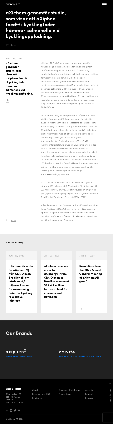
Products (37, 397)
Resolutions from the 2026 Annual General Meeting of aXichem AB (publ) (90, 287)
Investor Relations (69, 389)
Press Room (64, 393)
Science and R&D (41, 393)
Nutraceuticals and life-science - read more (80, 356)
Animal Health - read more (19, 356)
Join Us (89, 389)
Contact (89, 393)
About (35, 389)
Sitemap (89, 397)
